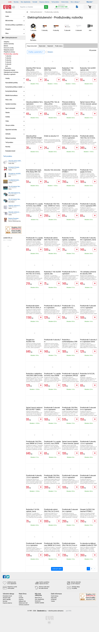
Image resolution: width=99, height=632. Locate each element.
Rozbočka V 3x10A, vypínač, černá (32, 510)
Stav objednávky (25, 2)
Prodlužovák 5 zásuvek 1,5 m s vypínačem (88, 307)
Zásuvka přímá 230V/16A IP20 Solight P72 (34, 138)
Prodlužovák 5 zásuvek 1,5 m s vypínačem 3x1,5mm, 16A (70, 477)
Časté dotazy (54, 596)
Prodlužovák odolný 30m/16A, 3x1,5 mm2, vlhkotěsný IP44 (51, 511)
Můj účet (89, 2)
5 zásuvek (8, 62)
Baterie (6, 46)
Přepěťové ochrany (9, 52)
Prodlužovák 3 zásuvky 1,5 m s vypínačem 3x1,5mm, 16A (88, 443)
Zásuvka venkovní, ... (14, 212)
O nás (20, 596)
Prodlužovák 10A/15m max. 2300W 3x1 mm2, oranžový (52, 206)
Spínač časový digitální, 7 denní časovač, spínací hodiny (70, 443)
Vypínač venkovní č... (14, 205)
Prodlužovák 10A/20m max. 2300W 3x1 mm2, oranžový (52, 477)
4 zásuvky (8, 60)
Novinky (16, 2)
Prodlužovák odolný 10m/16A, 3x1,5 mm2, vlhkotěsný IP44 (87, 138)
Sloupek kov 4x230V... (14, 173)
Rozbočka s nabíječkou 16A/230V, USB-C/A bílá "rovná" (34, 375)
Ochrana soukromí (24, 604)
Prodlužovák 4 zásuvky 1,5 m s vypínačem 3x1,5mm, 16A (34, 477)
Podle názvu (58, 46)
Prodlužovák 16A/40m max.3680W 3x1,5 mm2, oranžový (52, 545)
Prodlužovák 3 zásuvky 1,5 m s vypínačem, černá (70, 206)
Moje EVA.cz (38, 597)
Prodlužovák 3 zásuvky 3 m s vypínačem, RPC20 (70, 374)
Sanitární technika (15, 104)
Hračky (15, 78)
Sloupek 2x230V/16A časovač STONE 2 (87, 510)
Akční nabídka (7, 599)
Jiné (6, 66)
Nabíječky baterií (9, 50)
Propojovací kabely (9, 70)
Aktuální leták (6, 597)
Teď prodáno (55, 2)
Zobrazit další (57, 569)
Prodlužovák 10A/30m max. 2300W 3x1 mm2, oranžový (70, 409)
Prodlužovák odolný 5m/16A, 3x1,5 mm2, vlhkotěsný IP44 (33, 274)
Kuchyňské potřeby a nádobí (15, 87)
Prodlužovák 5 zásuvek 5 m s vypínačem (52, 408)
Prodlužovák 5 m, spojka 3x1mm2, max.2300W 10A (34, 206)
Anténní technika (9, 44)
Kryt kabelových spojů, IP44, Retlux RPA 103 (33, 171)
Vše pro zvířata (15, 125)
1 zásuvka (8, 56)
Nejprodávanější (32, 46)
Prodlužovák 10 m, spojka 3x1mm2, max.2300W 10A (86, 172)
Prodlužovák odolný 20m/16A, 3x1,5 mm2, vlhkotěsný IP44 (51, 240)
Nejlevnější (42, 46)
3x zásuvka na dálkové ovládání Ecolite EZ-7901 (88, 544)
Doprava (21, 599)
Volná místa (64, 2)
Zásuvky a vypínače (9, 74)
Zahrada (15, 134)
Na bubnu (8, 68)
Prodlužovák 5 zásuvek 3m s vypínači (70, 510)
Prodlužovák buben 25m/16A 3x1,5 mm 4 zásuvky (69, 545)
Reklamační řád (23, 603)
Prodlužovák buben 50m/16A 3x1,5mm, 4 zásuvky (33, 308)
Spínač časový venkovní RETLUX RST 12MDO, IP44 (34, 409)
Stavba (15, 112)
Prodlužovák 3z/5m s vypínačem (69, 273)
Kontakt (35, 2)
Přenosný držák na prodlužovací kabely (69, 103)
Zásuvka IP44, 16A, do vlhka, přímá (51, 103)
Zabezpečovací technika (11, 72)
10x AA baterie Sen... (14, 186)
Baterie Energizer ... (14, 218)
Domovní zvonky (9, 48)
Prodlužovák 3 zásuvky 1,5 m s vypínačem (70, 137)
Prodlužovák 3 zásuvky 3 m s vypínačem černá (88, 341)
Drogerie (15, 29)
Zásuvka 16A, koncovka (52, 170)
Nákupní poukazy (10, 138)
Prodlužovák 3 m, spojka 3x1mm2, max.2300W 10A (34, 240)
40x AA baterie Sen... (14, 199)
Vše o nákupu (74, 2)
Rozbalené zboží (10, 151)
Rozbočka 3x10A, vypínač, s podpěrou (69, 239)
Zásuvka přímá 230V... (15, 161)
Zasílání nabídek (39, 602)
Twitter (53, 601)
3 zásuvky (8, 58)
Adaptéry (6, 41)
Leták (10, 2)
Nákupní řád (22, 601)
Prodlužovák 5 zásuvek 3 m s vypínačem (88, 476)
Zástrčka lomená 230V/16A (50, 69)
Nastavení (38, 601)
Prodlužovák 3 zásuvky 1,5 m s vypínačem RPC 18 (88, 206)
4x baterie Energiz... (14, 167)
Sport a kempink (15, 108)
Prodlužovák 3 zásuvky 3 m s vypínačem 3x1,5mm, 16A (52, 308)
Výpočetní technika (15, 129)
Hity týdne (8, 12)
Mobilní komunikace (15, 95)
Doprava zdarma (44, 2)
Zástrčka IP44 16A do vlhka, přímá (33, 69)
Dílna (15, 33)
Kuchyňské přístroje (15, 91)
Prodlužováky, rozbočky (11, 54)
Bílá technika (15, 20)
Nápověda (54, 597)
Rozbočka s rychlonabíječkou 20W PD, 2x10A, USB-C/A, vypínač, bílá (69, 342)
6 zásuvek (8, 64)
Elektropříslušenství (15, 37)
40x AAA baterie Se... (14, 193)
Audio (15, 16)
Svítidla (15, 117)
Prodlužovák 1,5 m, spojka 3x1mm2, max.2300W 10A (68, 308)
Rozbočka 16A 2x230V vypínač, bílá (88, 69)
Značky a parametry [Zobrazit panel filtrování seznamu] (35, 52)
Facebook (53, 599)
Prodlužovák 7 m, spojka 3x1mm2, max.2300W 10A (52, 375)
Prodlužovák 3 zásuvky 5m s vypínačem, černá (88, 239)
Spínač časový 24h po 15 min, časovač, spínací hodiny (88, 104)
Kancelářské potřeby (15, 82)
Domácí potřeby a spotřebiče (15, 25)
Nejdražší (50, 46)
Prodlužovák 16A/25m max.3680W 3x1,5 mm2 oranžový (34, 443)
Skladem (50, 52)
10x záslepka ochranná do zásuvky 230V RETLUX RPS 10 (88, 274)
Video (15, 121)
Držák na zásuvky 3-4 (51, 136)
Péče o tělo (15, 100)
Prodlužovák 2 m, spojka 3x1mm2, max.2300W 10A (52, 443)
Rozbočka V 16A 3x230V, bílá (67, 69)
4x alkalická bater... (14, 180)
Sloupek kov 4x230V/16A (30, 341)
